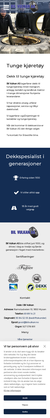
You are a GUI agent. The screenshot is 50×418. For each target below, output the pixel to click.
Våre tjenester (25, 339)
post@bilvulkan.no (29, 322)
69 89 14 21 (29, 313)
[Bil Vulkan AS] (25, 6)
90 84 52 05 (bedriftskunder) (31, 318)
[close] (45, 346)
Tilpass (25, 405)
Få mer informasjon (12, 390)
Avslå (25, 398)
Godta (25, 411)
